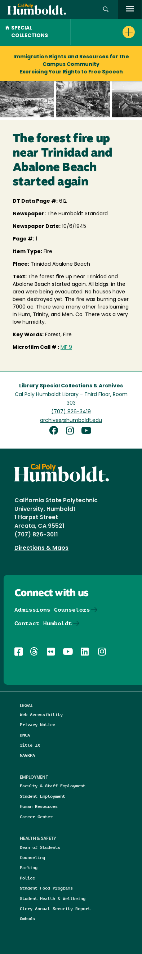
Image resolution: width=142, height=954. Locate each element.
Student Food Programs (46, 888)
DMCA (25, 735)
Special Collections (26, 32)
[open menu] (130, 9)
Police (27, 878)
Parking (28, 867)
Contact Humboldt (43, 623)
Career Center (36, 816)
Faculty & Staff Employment (52, 785)
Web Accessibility (41, 714)
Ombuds (27, 918)
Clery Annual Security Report (55, 908)
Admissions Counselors (52, 609)
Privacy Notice (37, 724)
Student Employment (42, 796)
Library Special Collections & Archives (71, 386)
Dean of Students (40, 847)
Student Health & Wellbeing (52, 898)
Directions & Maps (41, 548)
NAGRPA (27, 755)
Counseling (32, 857)
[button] (106, 9)
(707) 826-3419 (71, 412)
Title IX (30, 745)
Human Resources (39, 806)
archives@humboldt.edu (71, 420)
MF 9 (66, 347)
